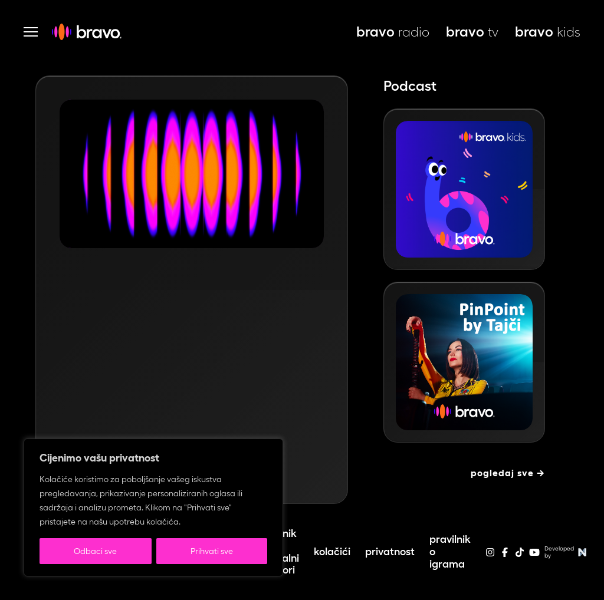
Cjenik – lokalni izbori (283, 551)
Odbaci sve (95, 551)
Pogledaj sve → (508, 473)
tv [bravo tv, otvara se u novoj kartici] (472, 31)
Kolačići (332, 551)
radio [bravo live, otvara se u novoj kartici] (392, 31)
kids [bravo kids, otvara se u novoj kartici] (547, 31)
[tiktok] (520, 555)
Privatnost (390, 551)
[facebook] (505, 555)
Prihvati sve (212, 551)
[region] (153, 507)
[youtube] (534, 555)
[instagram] (490, 555)
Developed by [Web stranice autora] (567, 552)
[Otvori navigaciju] (31, 32)
